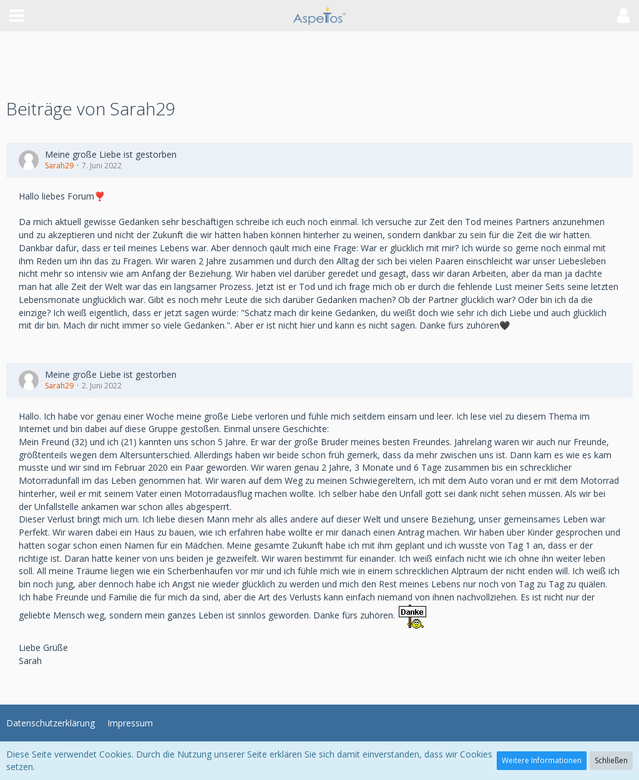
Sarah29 (59, 165)
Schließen (611, 760)
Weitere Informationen (542, 760)
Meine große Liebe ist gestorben (111, 154)
